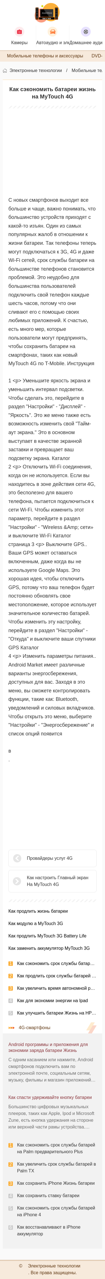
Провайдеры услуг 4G (50, 858)
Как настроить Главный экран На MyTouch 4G (57, 881)
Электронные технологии (36, 70)
